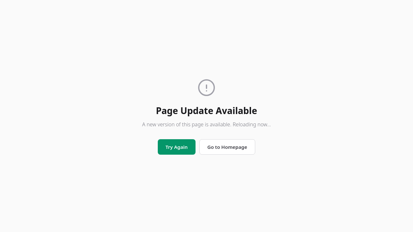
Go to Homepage (227, 147)
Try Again (176, 147)
